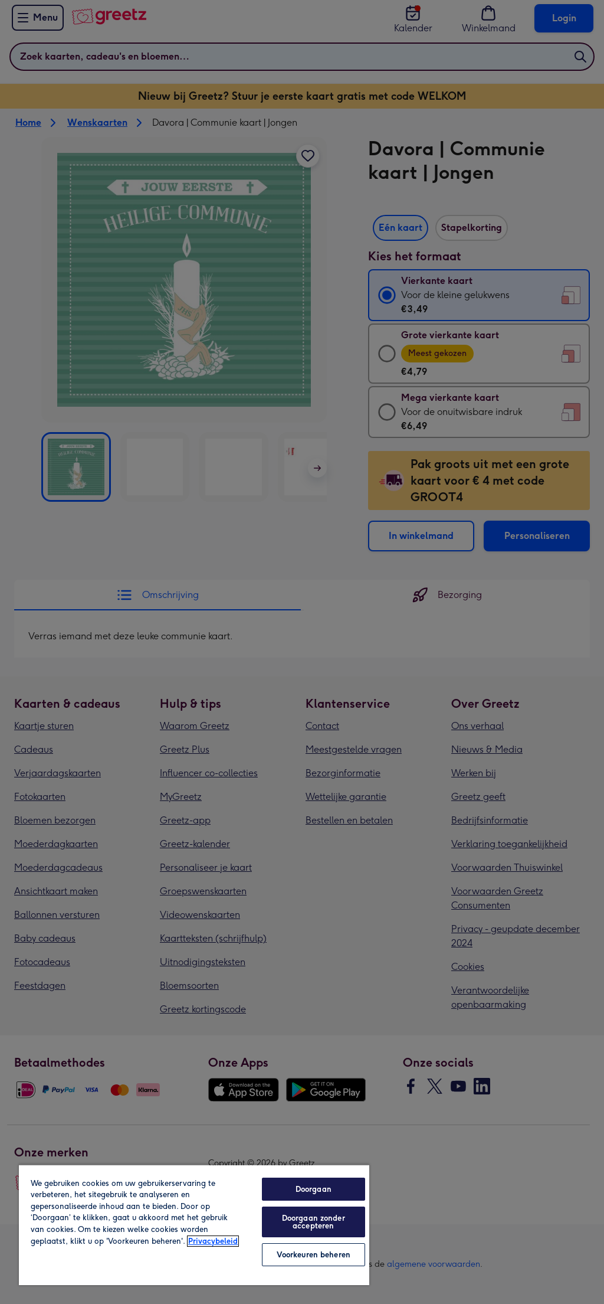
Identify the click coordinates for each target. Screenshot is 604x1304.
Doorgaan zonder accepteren (313, 1222)
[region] (194, 1224)
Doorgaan (313, 1189)
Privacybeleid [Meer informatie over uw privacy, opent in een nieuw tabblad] (213, 1241)
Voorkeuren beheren (313, 1254)
